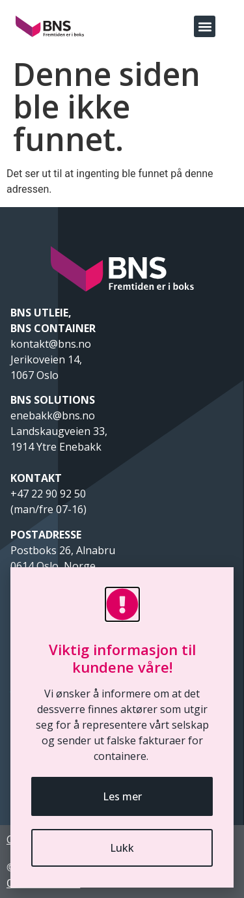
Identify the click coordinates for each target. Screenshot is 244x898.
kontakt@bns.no (52, 344)
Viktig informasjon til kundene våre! (122, 657)
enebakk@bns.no (54, 415)
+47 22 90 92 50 (48, 493)
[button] (204, 26)
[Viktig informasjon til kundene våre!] (122, 604)
